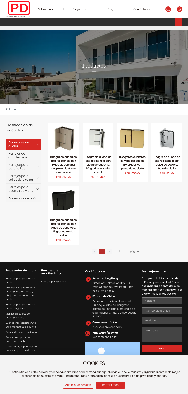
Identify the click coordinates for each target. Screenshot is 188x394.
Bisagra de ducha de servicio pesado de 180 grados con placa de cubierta (132, 162)
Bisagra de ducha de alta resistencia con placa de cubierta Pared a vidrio (167, 162)
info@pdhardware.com (107, 327)
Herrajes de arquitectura (51, 272)
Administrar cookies (78, 384)
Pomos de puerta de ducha (21, 332)
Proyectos (79, 9)
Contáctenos (141, 9)
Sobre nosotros (47, 9)
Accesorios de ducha (21, 270)
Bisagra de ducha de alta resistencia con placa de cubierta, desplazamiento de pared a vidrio (63, 164)
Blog (110, 9)
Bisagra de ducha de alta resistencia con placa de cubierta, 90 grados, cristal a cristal (98, 164)
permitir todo (110, 384)
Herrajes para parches (54, 281)
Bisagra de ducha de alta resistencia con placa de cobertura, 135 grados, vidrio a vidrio (63, 227)
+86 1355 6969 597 (104, 337)
